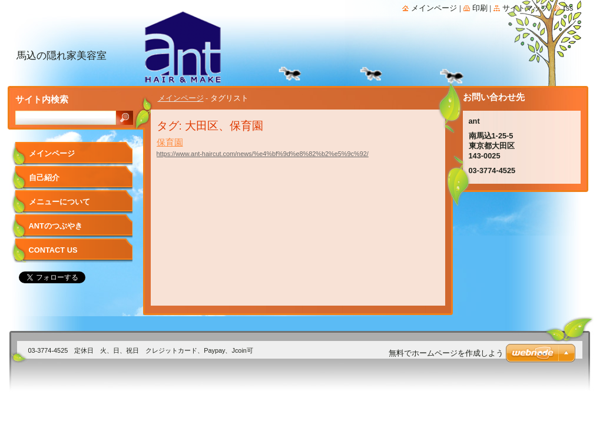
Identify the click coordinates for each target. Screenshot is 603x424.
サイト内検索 (41, 99)
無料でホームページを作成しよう (446, 353)
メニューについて (59, 201)
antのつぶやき (55, 225)
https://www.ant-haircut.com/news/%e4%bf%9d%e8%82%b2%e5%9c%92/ (263, 153)
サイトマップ (525, 8)
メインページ (181, 98)
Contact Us (53, 250)
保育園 (170, 142)
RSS (568, 8)
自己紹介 (44, 177)
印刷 (480, 8)
